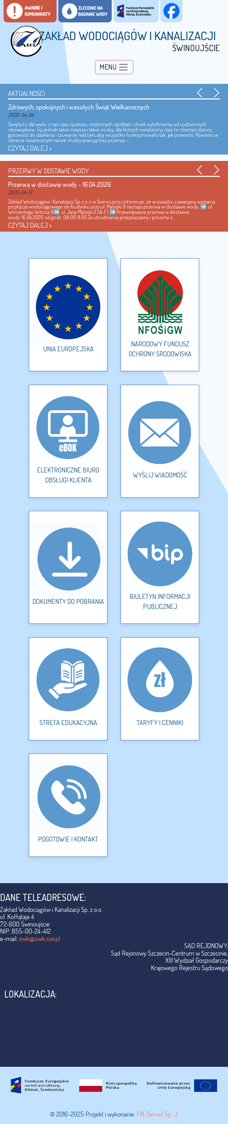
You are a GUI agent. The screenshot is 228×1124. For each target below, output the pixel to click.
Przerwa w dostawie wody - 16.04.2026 (59, 184)
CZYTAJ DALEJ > (30, 148)
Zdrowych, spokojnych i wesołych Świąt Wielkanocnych (78, 107)
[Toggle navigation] (114, 67)
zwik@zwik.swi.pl (39, 938)
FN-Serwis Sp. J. (157, 1114)
